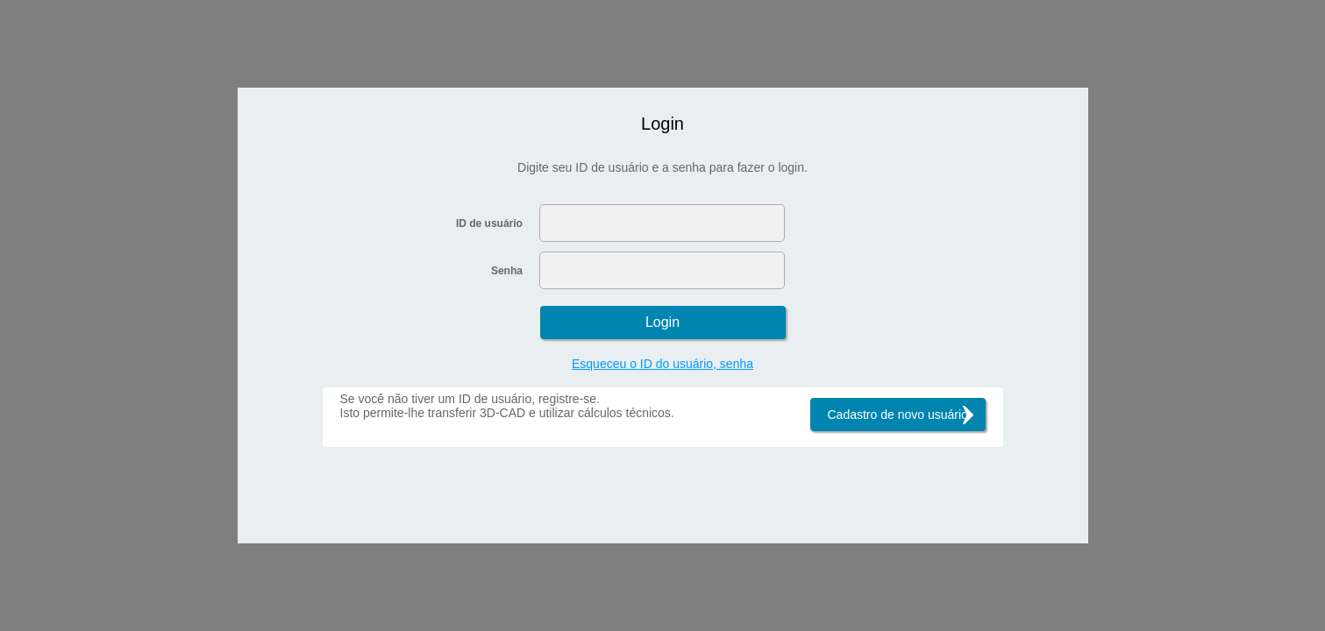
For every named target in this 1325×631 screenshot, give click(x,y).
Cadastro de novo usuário (898, 415)
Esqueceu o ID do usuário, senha (662, 364)
